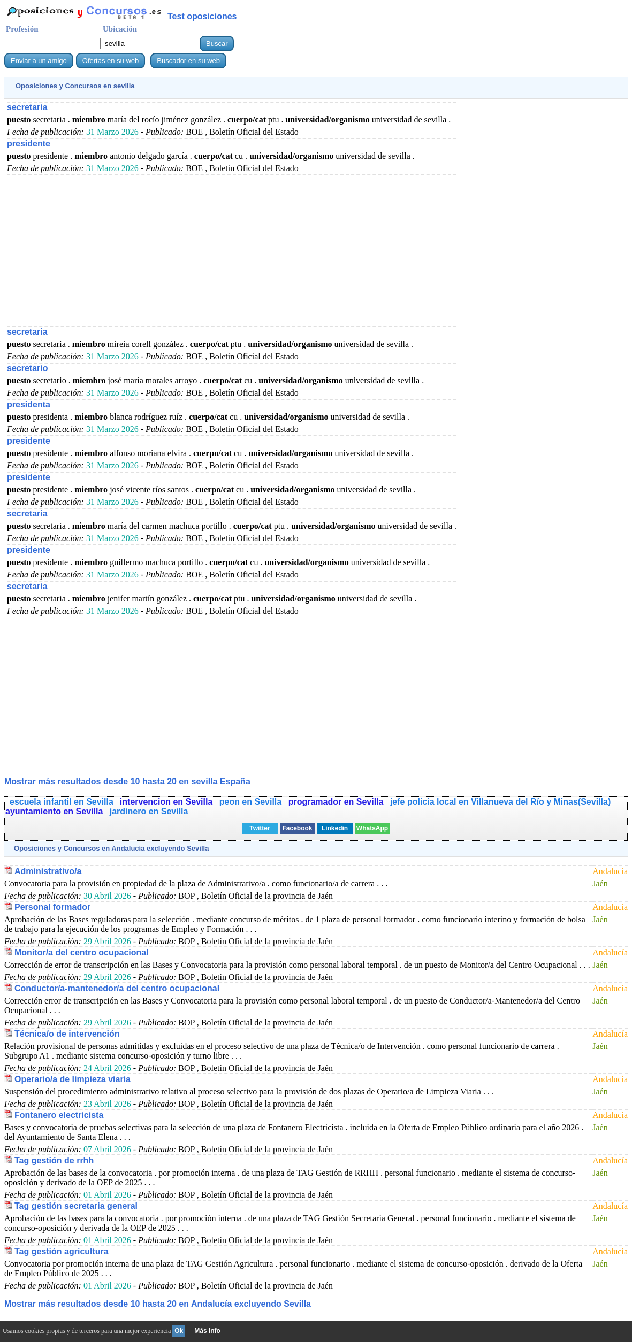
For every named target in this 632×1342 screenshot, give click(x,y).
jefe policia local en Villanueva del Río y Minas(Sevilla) (500, 801)
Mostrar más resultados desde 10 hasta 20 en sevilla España (127, 781)
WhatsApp (372, 828)
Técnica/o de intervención (67, 1033)
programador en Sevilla (337, 801)
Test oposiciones (202, 16)
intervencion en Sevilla (167, 801)
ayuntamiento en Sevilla (55, 811)
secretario (27, 368)
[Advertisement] (231, 250)
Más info (207, 1331)
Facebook (297, 828)
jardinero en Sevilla (149, 811)
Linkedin (335, 828)
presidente (28, 143)
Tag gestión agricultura (61, 1251)
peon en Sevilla (251, 801)
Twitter (259, 828)
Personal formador (52, 907)
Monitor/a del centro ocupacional (81, 952)
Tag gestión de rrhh (54, 1160)
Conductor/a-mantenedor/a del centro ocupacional (116, 988)
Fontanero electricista (58, 1115)
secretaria (27, 107)
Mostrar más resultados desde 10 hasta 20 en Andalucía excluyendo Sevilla (157, 1303)
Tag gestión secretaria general (76, 1205)
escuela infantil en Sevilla (61, 801)
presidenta (28, 404)
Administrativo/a (47, 871)
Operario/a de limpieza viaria (72, 1079)
